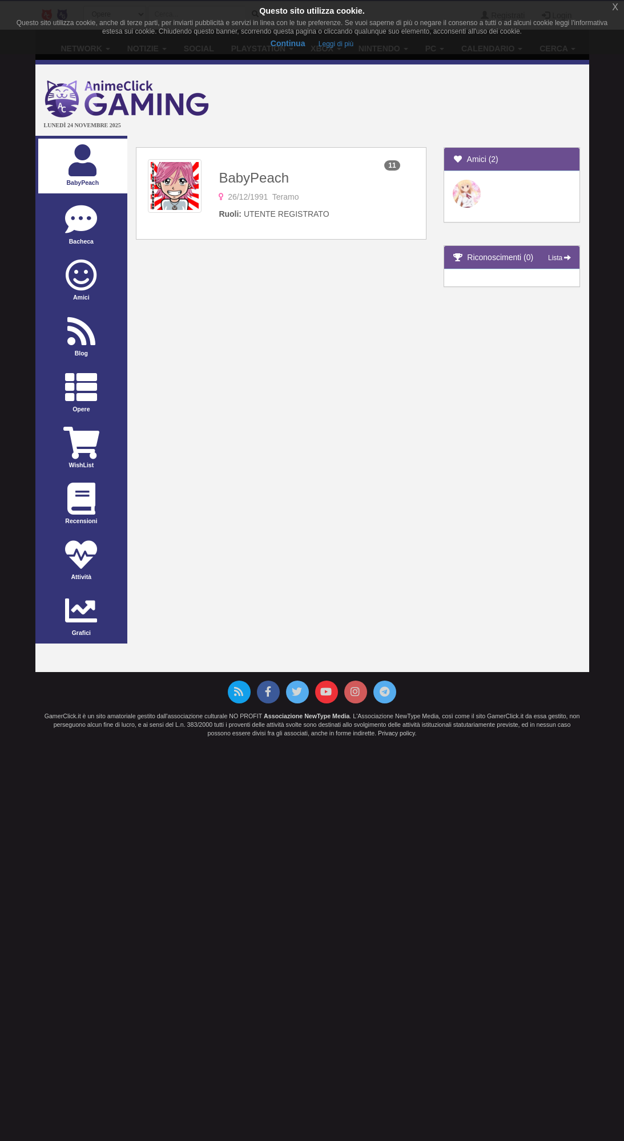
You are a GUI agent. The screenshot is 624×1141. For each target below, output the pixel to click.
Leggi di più (336, 44)
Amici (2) (475, 159)
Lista (559, 258)
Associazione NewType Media (306, 716)
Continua (288, 43)
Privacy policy (396, 733)
